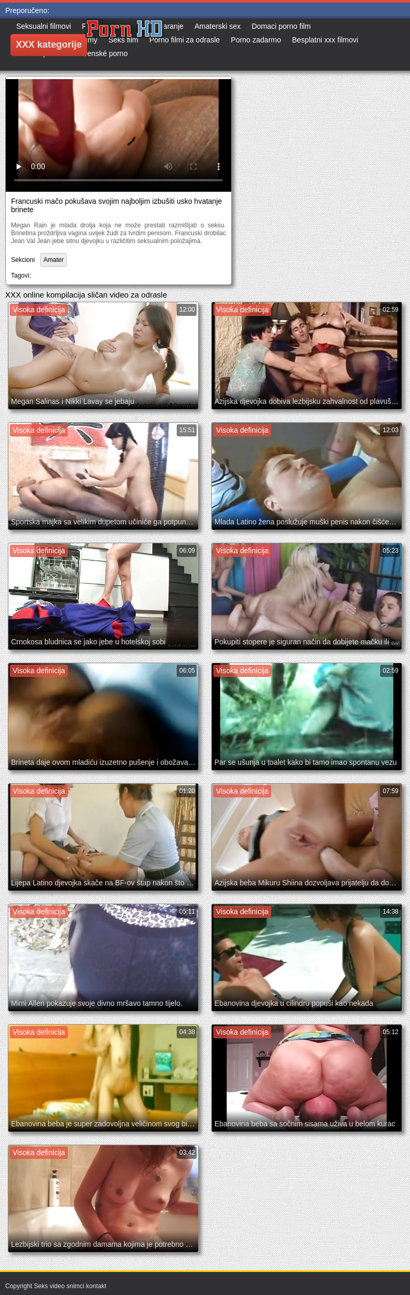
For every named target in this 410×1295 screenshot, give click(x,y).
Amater (54, 260)
